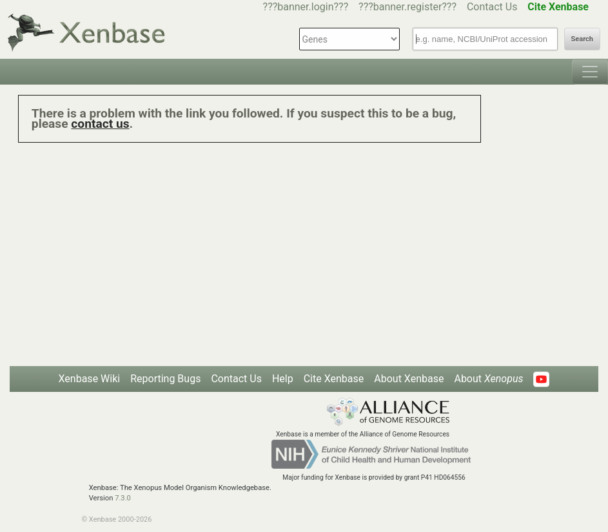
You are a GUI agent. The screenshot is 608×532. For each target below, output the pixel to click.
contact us (100, 123)
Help (282, 379)
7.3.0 (123, 498)
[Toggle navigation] (590, 72)
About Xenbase (409, 379)
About (488, 379)
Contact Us (492, 7)
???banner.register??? (407, 7)
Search (582, 39)
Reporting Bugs (165, 379)
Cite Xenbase (334, 379)
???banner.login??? (306, 7)
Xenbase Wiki (90, 379)
